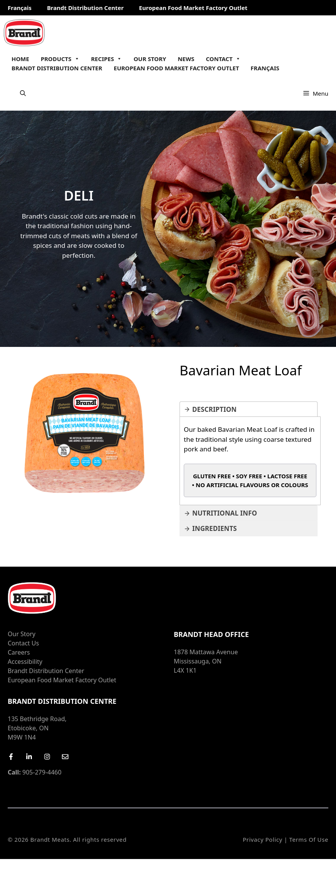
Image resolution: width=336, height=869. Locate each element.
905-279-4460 (35, 772)
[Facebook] (11, 756)
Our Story (149, 59)
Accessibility (25, 661)
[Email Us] (65, 756)
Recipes (106, 59)
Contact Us (23, 643)
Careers (19, 652)
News (186, 59)
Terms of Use (308, 839)
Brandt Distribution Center (85, 8)
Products (60, 59)
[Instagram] (47, 756)
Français (20, 8)
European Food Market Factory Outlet (193, 8)
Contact (223, 59)
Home (20, 59)
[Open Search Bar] (23, 93)
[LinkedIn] (29, 756)
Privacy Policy (262, 839)
